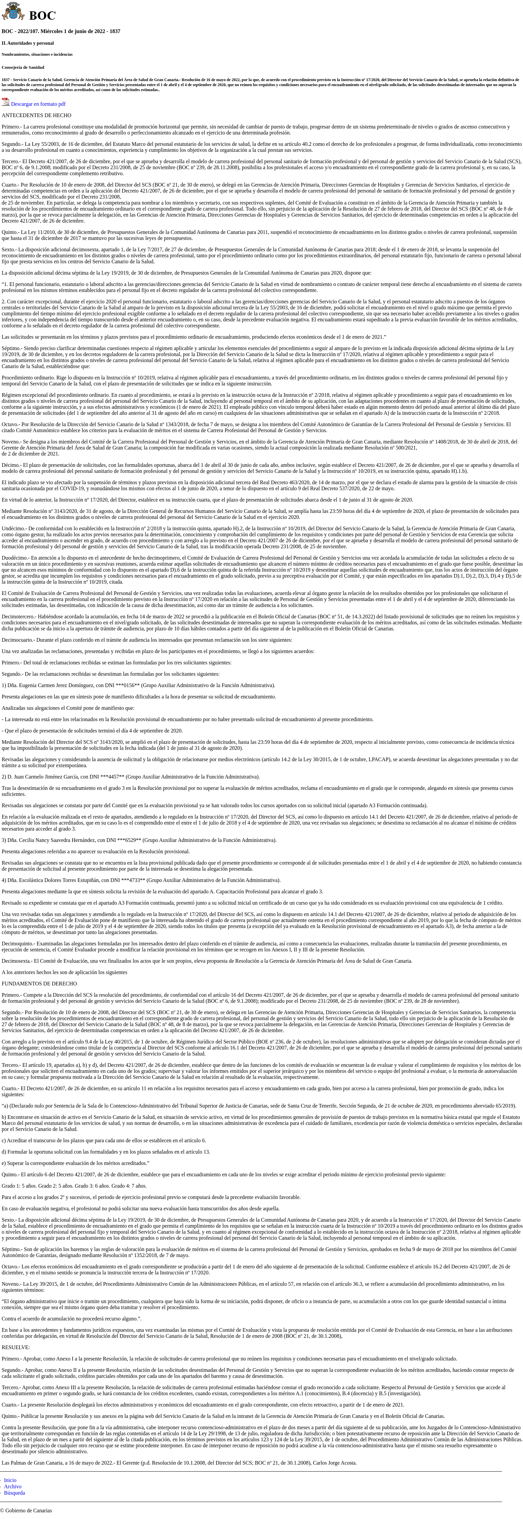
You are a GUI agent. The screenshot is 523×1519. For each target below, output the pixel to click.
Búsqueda (14, 1493)
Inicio (10, 1480)
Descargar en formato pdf (38, 104)
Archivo (12, 1486)
